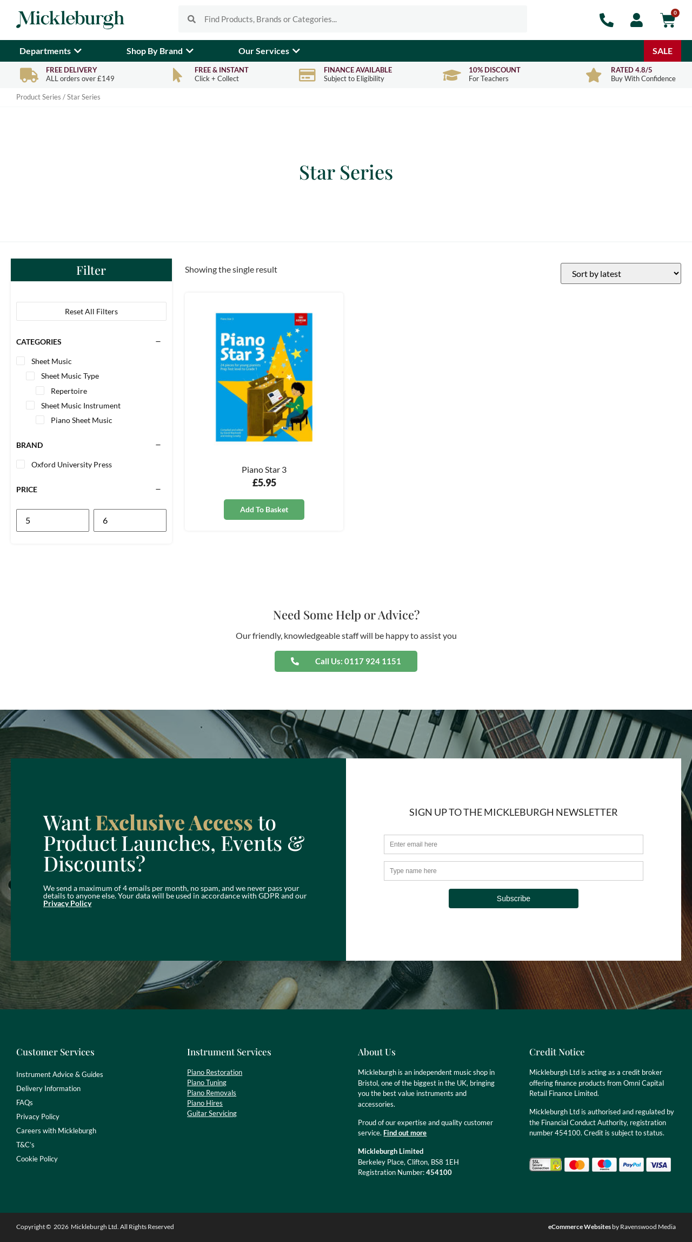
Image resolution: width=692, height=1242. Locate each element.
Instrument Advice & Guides (59, 1074)
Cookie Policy (37, 1158)
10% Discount (495, 69)
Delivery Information (48, 1088)
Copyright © (33, 1227)
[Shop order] (621, 273)
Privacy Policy (67, 903)
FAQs (24, 1102)
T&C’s (25, 1144)
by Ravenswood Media (612, 1227)
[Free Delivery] (29, 75)
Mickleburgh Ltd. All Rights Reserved (122, 1227)
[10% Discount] (451, 75)
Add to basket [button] (264, 509)
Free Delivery (71, 69)
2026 (61, 1227)
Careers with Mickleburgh (56, 1130)
